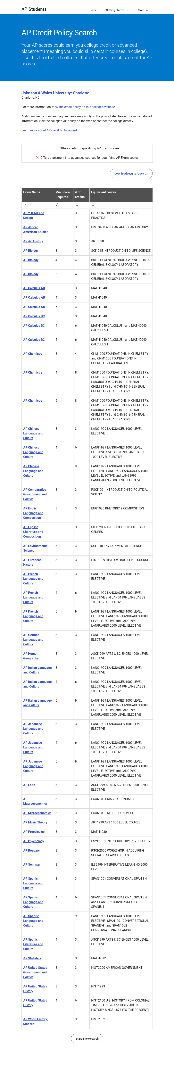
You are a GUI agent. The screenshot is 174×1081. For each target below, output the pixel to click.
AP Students (34, 9)
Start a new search (87, 1038)
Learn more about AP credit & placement (49, 130)
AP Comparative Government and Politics (35, 494)
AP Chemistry (32, 354)
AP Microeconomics (37, 813)
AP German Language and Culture (33, 639)
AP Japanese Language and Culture (33, 728)
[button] (143, 7)
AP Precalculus (34, 832)
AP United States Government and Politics (35, 972)
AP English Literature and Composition (33, 531)
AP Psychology (33, 841)
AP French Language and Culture (33, 578)
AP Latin (29, 785)
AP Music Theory (35, 822)
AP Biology (30, 250)
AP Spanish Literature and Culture (33, 944)
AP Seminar (31, 864)
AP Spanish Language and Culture (33, 883)
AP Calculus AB (34, 288)
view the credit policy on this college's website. (84, 107)
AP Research (32, 850)
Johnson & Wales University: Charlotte (55, 93)
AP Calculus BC (34, 316)
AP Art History (33, 241)
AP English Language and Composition (33, 513)
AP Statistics (32, 958)
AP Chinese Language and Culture (33, 433)
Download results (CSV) (131, 173)
